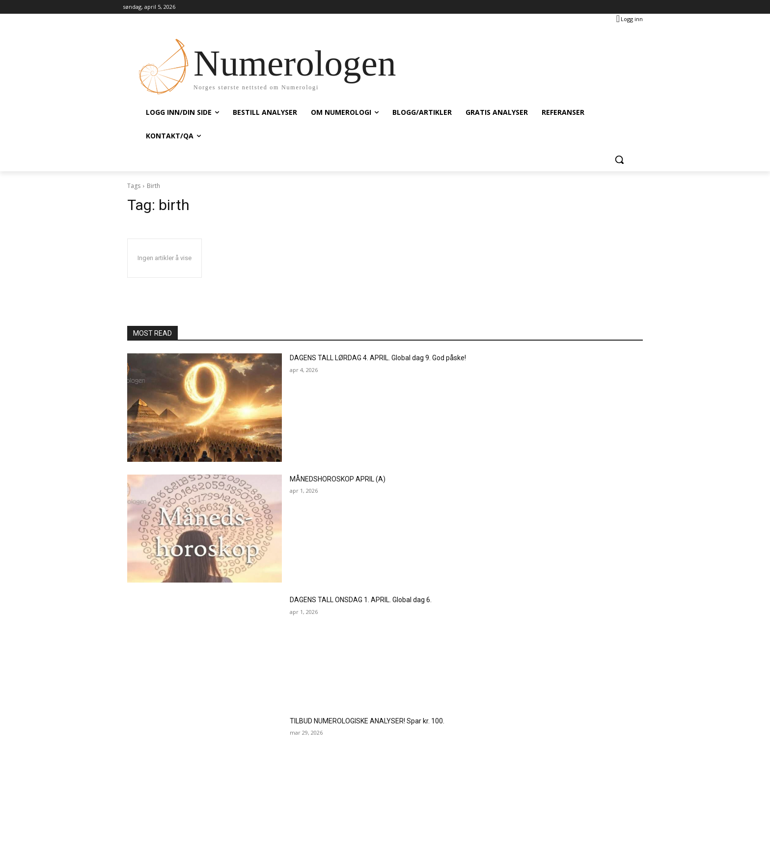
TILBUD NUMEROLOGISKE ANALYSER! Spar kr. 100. (367, 721)
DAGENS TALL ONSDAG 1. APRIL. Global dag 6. (361, 600)
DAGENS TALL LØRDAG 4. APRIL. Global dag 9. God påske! (378, 358)
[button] (619, 159)
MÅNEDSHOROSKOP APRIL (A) (337, 479)
